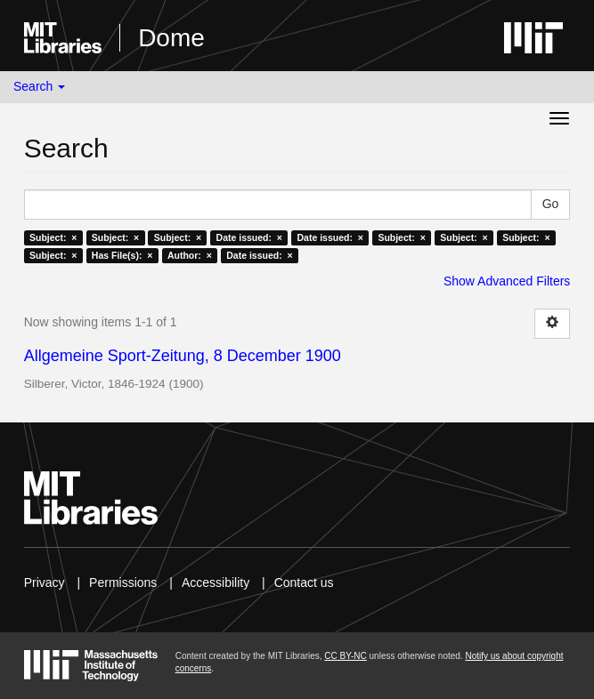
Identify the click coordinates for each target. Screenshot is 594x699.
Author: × (189, 255)
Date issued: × (249, 237)
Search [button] (39, 86)
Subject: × (53, 237)
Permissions (123, 582)
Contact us (304, 582)
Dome (171, 38)
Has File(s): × (122, 255)
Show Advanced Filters (506, 281)
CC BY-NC (345, 656)
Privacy (44, 582)
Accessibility (215, 582)
